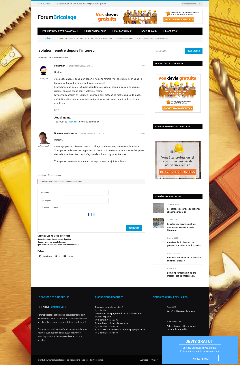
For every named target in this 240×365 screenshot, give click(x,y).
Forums (80, 38)
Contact (154, 360)
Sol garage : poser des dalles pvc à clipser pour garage (81, 3)
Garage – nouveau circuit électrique (52, 242)
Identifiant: (45, 192)
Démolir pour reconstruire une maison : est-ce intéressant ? (181, 274)
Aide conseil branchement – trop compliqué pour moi (120, 329)
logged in (72, 121)
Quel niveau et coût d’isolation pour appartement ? (58, 245)
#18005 (142, 133)
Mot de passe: (47, 201)
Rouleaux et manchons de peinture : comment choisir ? (184, 259)
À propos (144, 360)
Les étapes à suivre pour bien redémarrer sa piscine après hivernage (181, 227)
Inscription (170, 31)
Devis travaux (148, 31)
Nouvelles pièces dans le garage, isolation (54, 239)
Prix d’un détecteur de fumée (181, 311)
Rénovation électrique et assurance (111, 323)
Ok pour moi (201, 359)
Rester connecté (51, 207)
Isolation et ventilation (125, 38)
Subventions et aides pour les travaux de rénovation (181, 327)
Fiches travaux (121, 31)
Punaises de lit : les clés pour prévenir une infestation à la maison (184, 244)
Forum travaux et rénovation (58, 31)
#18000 (142, 66)
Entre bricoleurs (95, 31)
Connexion (134, 228)
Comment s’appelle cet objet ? (109, 307)
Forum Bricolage (65, 38)
